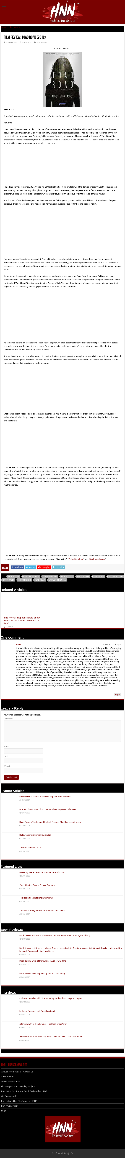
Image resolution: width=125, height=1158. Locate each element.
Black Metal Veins (97, 559)
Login (3, 1111)
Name (6, 746)
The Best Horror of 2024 (30, 847)
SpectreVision (24, 580)
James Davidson (50, 577)
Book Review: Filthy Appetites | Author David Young (42, 973)
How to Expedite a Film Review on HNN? (19, 1101)
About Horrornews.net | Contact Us (17, 1072)
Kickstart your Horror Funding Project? (18, 1086)
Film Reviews (14, 27)
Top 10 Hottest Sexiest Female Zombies (37, 885)
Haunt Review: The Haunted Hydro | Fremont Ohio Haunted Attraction (50, 822)
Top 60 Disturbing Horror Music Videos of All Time (42, 910)
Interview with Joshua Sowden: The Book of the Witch (43, 1024)
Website (7, 766)
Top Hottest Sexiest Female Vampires (36, 898)
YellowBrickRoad (76, 559)
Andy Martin (13, 577)
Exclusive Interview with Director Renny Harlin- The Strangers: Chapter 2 (51, 998)
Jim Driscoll (99, 577)
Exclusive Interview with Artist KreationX (37, 1011)
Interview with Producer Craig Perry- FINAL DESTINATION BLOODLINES (51, 1037)
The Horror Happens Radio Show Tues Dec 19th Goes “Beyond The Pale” (22, 620)
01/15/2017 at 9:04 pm (112, 644)
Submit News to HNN (10, 1081)
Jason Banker (83, 577)
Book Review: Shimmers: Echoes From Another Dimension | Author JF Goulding (54, 935)
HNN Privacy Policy (9, 1106)
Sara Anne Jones (115, 577)
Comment (8, 719)
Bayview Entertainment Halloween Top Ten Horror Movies (45, 796)
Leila (18, 644)
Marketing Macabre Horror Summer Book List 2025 (42, 872)
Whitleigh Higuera (57, 580)
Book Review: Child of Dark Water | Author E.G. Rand (42, 961)
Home (3, 27)
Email (6, 756)
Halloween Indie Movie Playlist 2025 (35, 835)
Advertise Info (7, 1076)
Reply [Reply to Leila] (117, 694)
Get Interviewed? (9, 1096)
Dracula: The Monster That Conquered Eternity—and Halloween (47, 809)
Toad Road (40, 580)
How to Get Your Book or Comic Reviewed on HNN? (24, 1091)
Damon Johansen (31, 577)
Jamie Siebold (67, 577)
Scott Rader (8, 580)
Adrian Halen (11, 42)
